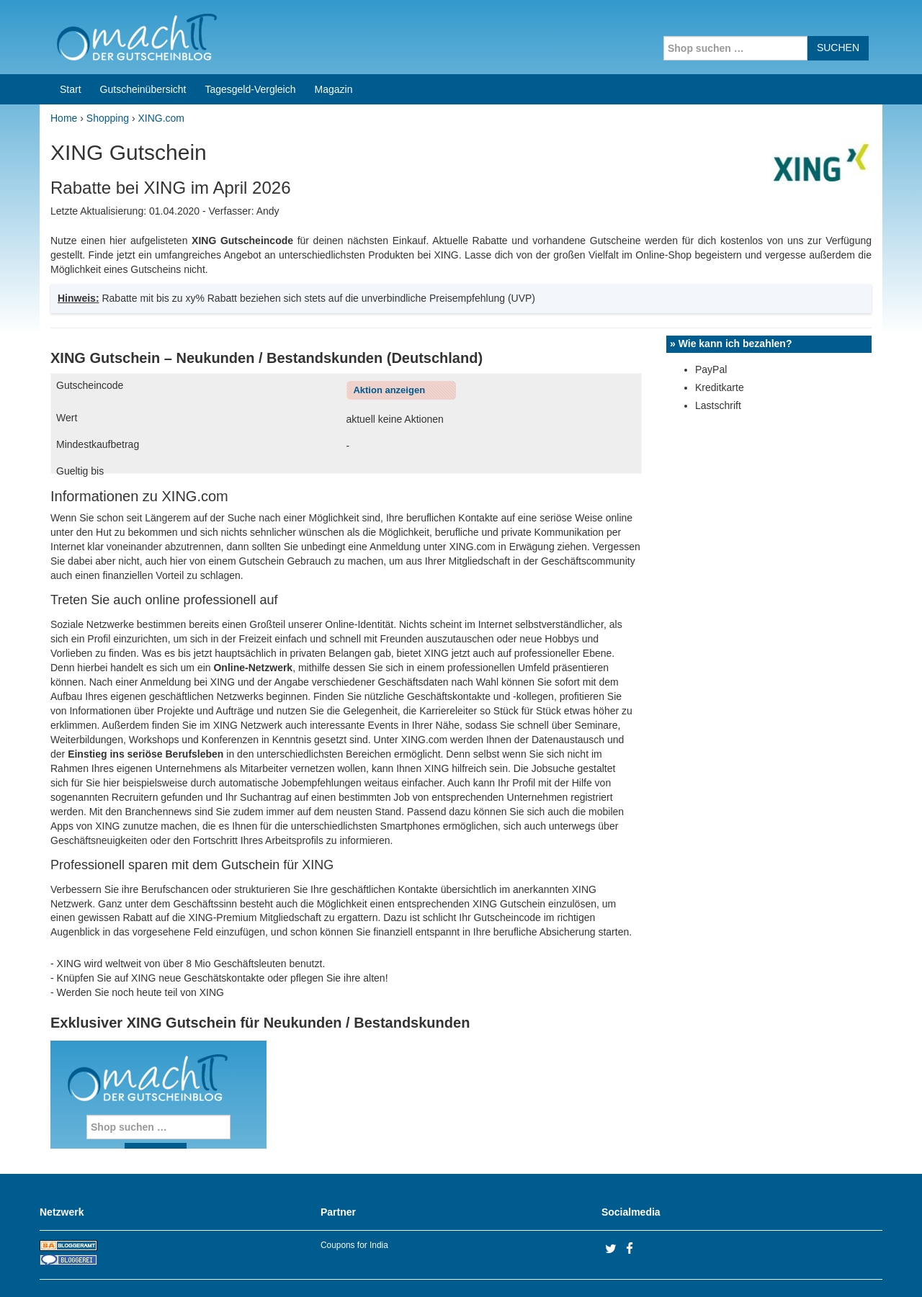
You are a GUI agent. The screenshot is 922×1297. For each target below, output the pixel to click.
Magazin (334, 89)
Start (70, 89)
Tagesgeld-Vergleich (250, 89)
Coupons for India (354, 1245)
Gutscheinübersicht (143, 89)
